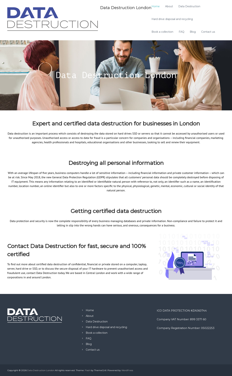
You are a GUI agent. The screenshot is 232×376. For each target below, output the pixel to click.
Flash (87, 370)
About (169, 6)
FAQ (181, 31)
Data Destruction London (126, 7)
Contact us (208, 31)
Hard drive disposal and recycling (172, 19)
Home (156, 6)
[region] (116, 75)
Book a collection (162, 31)
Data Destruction (189, 6)
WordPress (127, 370)
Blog (193, 31)
